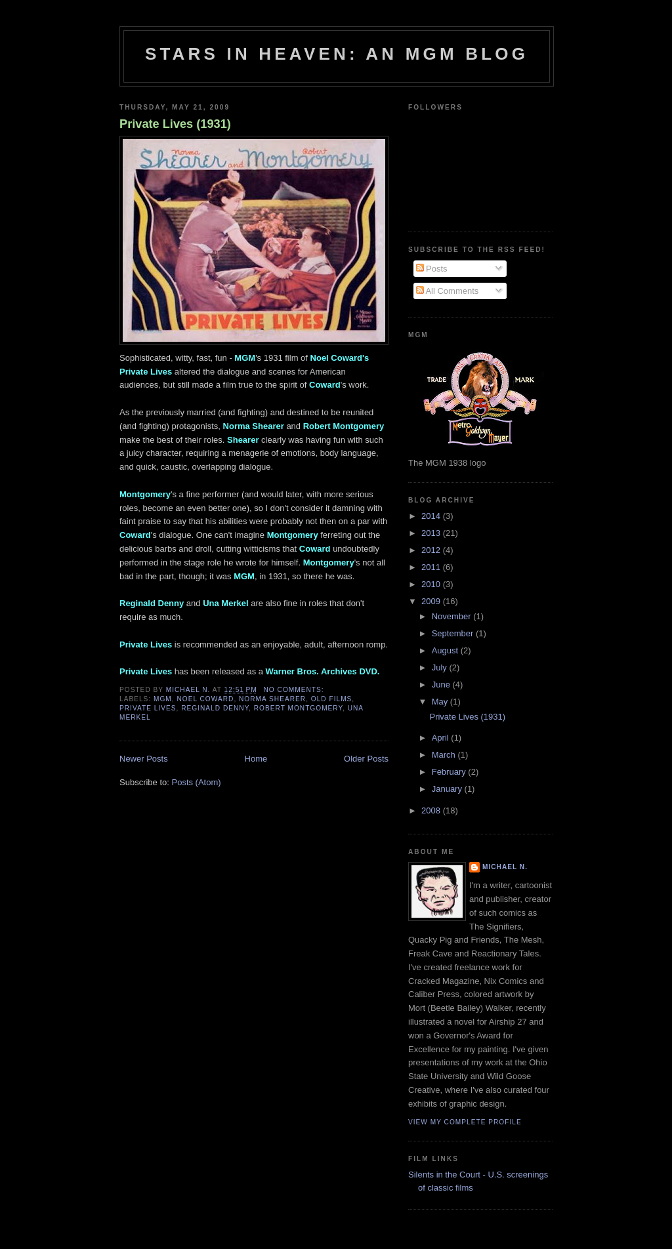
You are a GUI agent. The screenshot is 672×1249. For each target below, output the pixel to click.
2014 (432, 516)
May (441, 701)
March (445, 755)
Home (256, 759)
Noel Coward (205, 699)
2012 (432, 550)
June (442, 684)
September (454, 633)
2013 (432, 533)
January (448, 789)
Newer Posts (143, 759)
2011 (432, 567)
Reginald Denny (215, 708)
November (453, 616)
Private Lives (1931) (175, 124)
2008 (432, 810)
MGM (163, 699)
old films (331, 699)
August (446, 650)
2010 (432, 584)
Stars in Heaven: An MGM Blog (336, 54)
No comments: (295, 689)
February (450, 772)
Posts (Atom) (196, 782)
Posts (432, 269)
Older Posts (366, 759)
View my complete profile (465, 1122)
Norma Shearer (272, 699)
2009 (432, 601)
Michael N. (505, 866)
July (441, 667)
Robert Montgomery (298, 708)
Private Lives (148, 708)
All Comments (447, 291)
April (442, 738)
